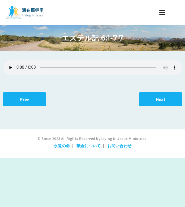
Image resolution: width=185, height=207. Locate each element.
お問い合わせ (119, 145)
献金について (89, 145)
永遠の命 (62, 145)
